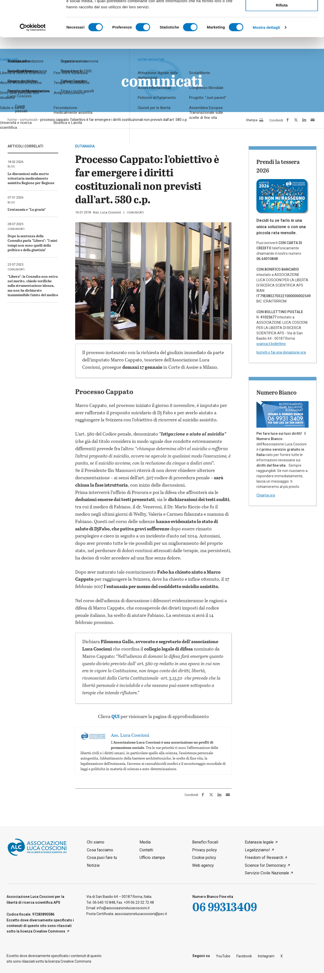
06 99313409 (224, 907)
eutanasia (85, 146)
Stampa (254, 120)
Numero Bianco (276, 392)
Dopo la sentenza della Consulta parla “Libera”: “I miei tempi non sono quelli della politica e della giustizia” (32, 242)
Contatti (146, 850)
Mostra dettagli (266, 63)
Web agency (203, 865)
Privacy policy (204, 850)
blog (11, 166)
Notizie (93, 865)
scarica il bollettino (271, 344)
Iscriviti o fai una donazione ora (281, 352)
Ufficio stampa (152, 857)
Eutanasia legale (259, 842)
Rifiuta (282, 41)
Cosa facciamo (100, 850)
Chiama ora (265, 495)
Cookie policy (204, 857)
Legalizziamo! (257, 850)
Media (145, 842)
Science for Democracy (265, 865)
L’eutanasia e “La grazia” (27, 209)
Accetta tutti (282, 12)
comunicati (135, 212)
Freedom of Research (264, 857)
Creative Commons (49, 931)
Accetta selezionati (282, 27)
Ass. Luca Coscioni (107, 212)
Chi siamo (95, 842)
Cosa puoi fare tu (102, 857)
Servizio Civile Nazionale (267, 873)
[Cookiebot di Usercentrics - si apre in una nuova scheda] (33, 63)
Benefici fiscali (205, 842)
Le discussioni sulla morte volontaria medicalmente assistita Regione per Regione (31, 178)
